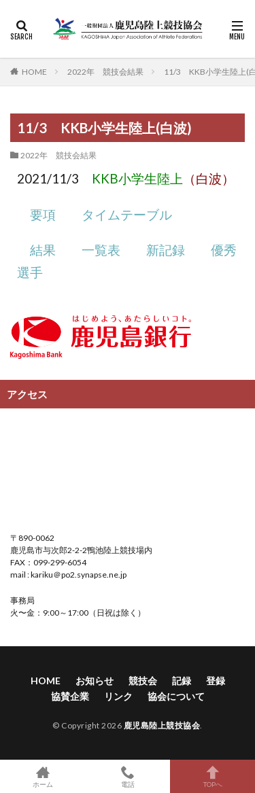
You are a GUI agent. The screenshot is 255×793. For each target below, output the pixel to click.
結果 (43, 250)
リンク (118, 696)
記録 (181, 680)
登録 (215, 680)
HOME (34, 71)
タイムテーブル (127, 214)
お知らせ (94, 680)
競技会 (143, 680)
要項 (43, 214)
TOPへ (212, 776)
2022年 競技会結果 (105, 72)
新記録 (165, 250)
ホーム (42, 776)
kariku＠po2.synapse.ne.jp (77, 574)
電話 (127, 776)
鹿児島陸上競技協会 (162, 725)
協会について (176, 696)
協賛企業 (70, 696)
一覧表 (101, 250)
